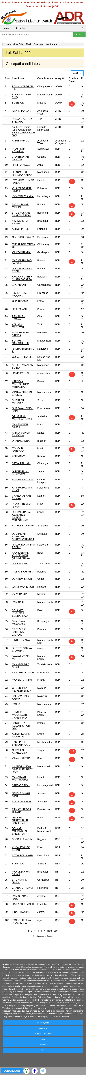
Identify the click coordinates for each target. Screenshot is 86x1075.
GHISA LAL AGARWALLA (19, 751)
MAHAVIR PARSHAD (18, 449)
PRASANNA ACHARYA (18, 150)
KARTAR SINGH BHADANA (21, 434)
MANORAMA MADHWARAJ (20, 778)
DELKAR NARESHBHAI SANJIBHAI (20, 820)
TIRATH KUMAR (21, 912)
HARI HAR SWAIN (22, 165)
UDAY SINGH (19, 309)
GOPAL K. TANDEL (22, 357)
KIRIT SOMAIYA (21, 640)
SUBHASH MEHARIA (18, 401)
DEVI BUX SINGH (22, 579)
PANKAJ (16, 704)
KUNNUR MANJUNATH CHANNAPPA (19, 715)
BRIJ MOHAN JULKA (19, 881)
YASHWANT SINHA (23, 196)
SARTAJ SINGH (21, 785)
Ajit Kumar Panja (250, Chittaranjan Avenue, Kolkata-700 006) (23, 131)
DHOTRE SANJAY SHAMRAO (22, 649)
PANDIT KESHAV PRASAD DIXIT (21, 921)
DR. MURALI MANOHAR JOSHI (22, 417)
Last (56, 930)
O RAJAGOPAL (20, 563)
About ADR (42, 1028)
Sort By (77, 73)
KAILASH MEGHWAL (18, 326)
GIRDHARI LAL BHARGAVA (20, 473)
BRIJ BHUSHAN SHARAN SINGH (21, 214)
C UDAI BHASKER (22, 571)
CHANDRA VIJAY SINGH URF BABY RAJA (22, 769)
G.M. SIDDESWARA (23, 237)
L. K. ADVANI (19, 285)
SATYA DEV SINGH (23, 525)
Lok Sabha (19, 28)
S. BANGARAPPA (22, 801)
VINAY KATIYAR (21, 758)
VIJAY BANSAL (20, 594)
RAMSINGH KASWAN (18, 317)
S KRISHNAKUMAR (23, 672)
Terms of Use (43, 1045)
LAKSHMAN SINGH (23, 587)
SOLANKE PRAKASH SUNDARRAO (20, 613)
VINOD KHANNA (21, 252)
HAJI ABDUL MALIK (23, 904)
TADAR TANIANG (21, 111)
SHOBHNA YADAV (22, 839)
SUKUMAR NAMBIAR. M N (20, 342)
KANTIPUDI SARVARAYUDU (21, 743)
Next (49, 930)
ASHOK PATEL (20, 229)
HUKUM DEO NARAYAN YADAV (22, 173)
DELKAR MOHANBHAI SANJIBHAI (19, 831)
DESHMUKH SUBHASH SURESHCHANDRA (23, 537)
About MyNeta (43, 1023)
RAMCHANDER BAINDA (21, 334)
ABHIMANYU (19, 456)
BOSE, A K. (18, 102)
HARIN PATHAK (21, 373)
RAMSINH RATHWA (23, 479)
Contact (43, 1039)
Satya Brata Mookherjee (18, 622)
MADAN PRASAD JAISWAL (22, 262)
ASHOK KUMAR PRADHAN (21, 735)
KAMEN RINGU (20, 140)
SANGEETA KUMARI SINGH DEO (21, 726)
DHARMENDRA (21, 441)
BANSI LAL (18, 863)
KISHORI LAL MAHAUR (19, 294)
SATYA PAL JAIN (21, 463)
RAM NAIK (18, 602)
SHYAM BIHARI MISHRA (20, 206)
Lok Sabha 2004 (23, 44)
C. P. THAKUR (20, 301)
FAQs (43, 1050)
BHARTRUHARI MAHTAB (21, 158)
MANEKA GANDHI (22, 679)
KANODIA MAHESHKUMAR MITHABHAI (21, 384)
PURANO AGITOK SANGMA (22, 120)
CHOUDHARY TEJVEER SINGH (21, 689)
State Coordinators (43, 1034)
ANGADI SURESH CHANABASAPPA (22, 278)
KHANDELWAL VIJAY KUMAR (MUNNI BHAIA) (21, 555)
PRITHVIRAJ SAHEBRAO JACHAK (19, 632)
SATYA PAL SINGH (22, 855)
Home (6, 28)
